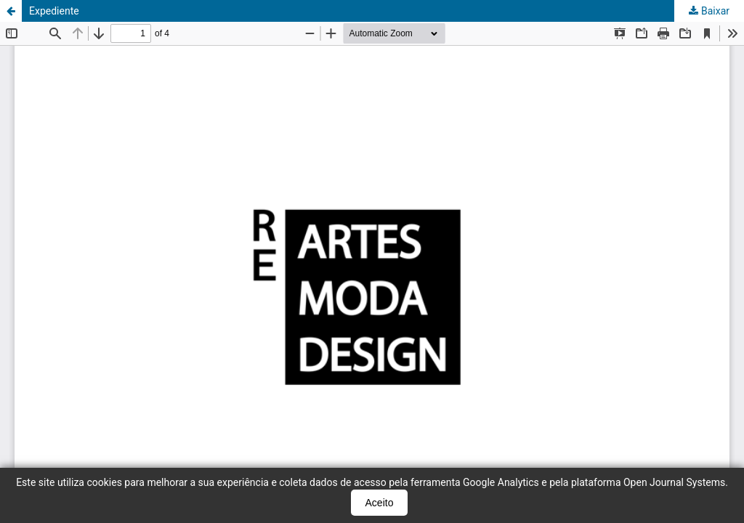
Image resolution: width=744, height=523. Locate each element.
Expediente (54, 11)
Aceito (379, 502)
